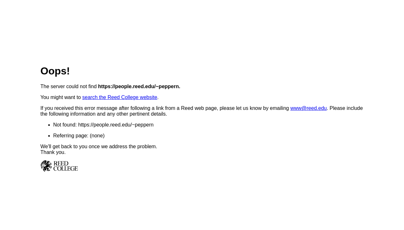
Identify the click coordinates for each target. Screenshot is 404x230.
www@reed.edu (308, 108)
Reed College (202, 166)
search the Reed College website (119, 97)
